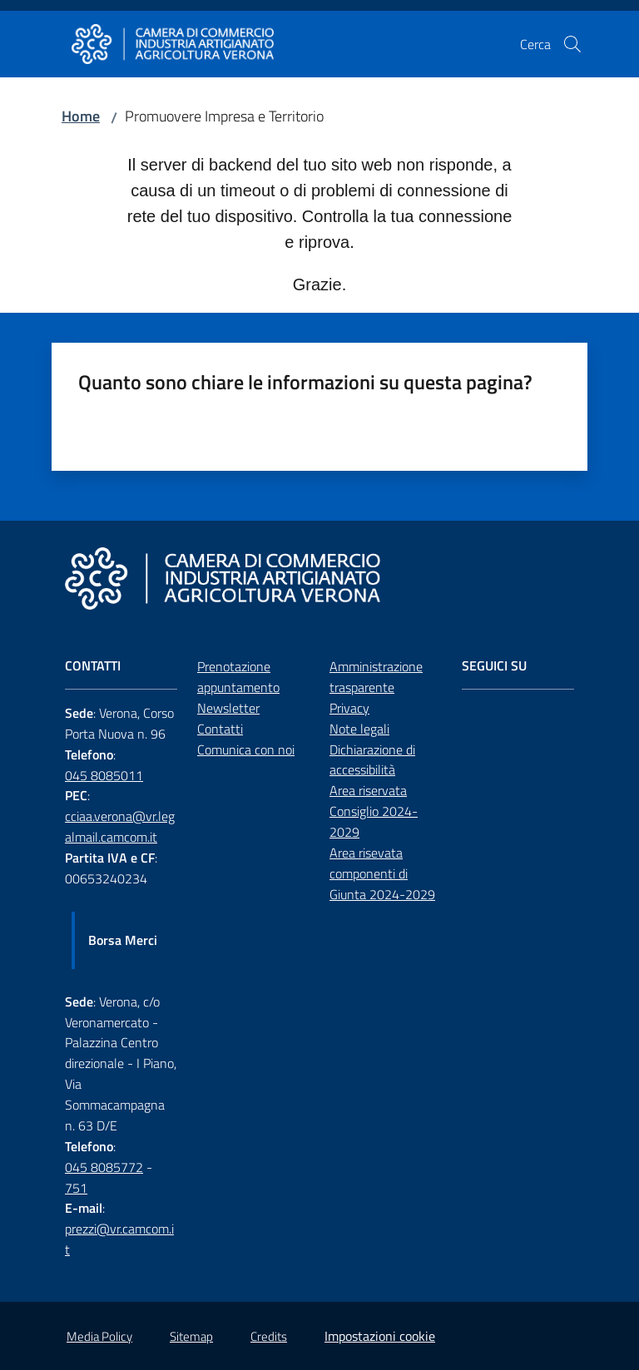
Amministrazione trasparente (376, 676)
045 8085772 (104, 1167)
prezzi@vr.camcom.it (119, 1239)
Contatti (220, 729)
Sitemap (191, 1336)
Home (81, 116)
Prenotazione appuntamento (238, 676)
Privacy (349, 708)
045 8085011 (104, 775)
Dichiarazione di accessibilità (372, 759)
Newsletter (228, 708)
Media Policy (99, 1336)
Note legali (359, 729)
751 (76, 1188)
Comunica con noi (246, 749)
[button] (572, 44)
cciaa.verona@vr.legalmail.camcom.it (120, 826)
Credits (268, 1336)
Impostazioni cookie (379, 1336)
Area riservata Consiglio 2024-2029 (373, 811)
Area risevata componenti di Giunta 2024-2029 (382, 873)
